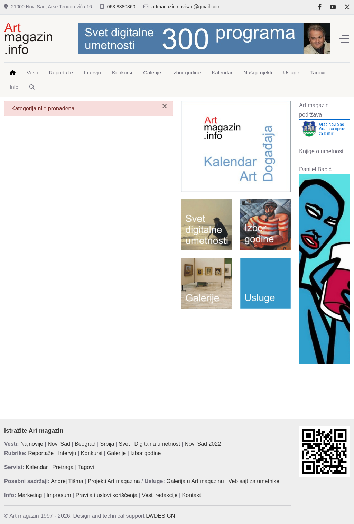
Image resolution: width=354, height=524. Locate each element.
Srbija (107, 444)
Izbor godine (145, 453)
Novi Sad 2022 (203, 444)
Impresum (58, 495)
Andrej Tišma (67, 481)
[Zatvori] (165, 106)
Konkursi (91, 453)
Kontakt (191, 495)
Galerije (116, 453)
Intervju (67, 453)
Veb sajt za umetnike (254, 481)
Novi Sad (59, 444)
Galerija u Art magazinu (195, 481)
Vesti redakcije (159, 495)
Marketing (30, 495)
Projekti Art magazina (114, 481)
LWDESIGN (160, 516)
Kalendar (37, 467)
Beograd (85, 444)
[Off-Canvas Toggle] (344, 38)
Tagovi (86, 467)
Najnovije (31, 444)
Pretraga (62, 467)
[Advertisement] (236, 358)
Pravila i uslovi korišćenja (107, 495)
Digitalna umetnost (157, 444)
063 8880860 (121, 6)
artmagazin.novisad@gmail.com (185, 6)
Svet (124, 444)
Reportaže (41, 453)
